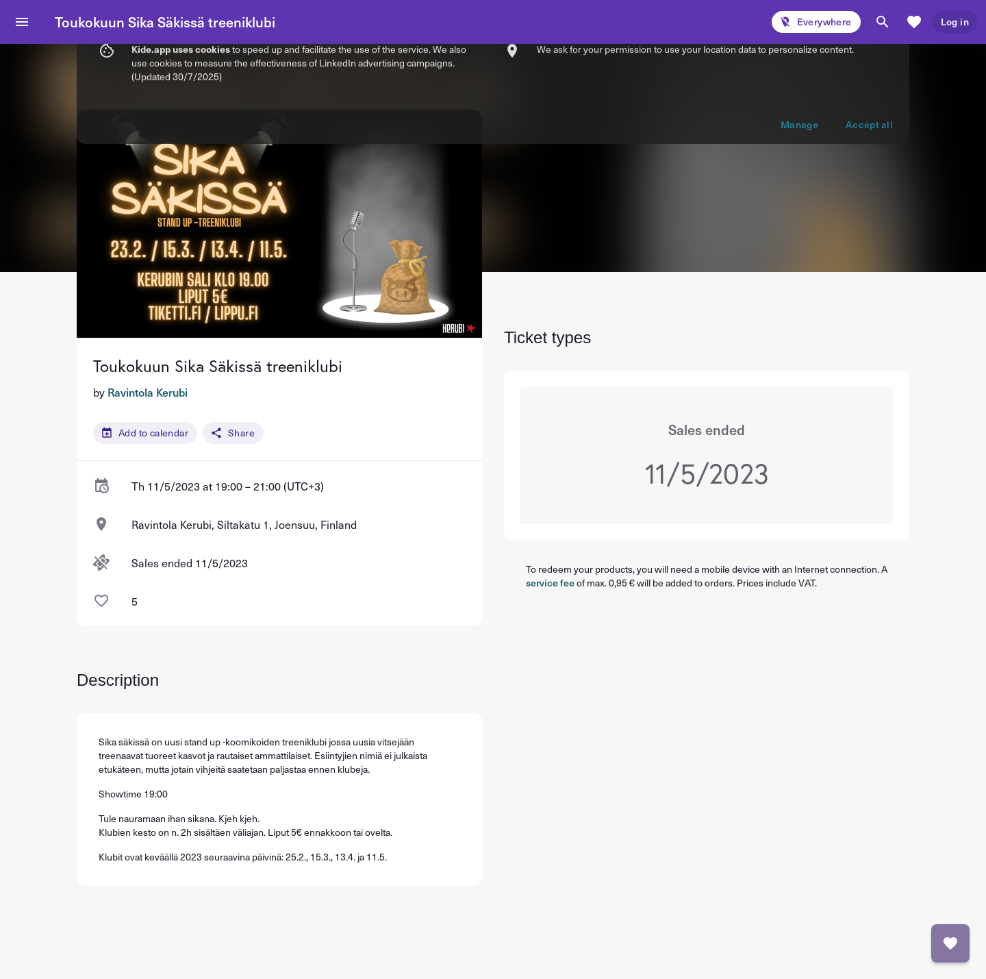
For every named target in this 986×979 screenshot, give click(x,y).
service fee (550, 582)
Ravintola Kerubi (148, 392)
